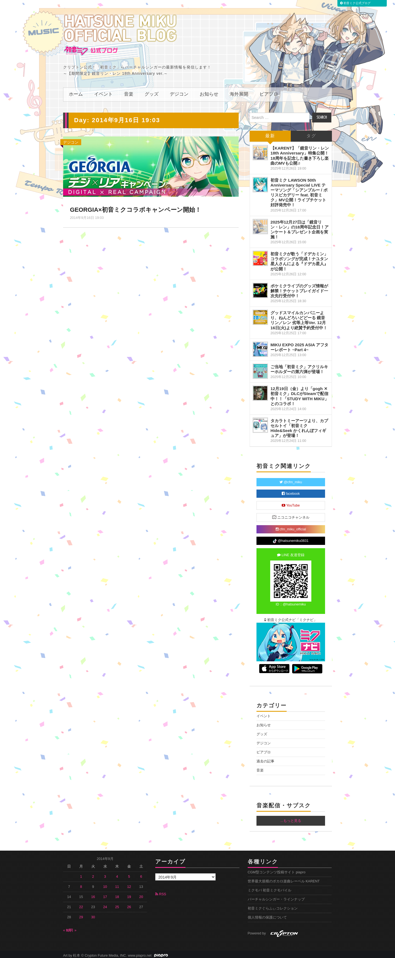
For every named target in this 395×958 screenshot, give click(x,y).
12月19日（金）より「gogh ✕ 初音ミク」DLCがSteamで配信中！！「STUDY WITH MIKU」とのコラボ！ (299, 393)
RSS (160, 892)
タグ (311, 133)
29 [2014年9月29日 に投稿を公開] (81, 915)
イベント (103, 92)
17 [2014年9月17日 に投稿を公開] (105, 894)
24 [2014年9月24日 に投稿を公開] (105, 904)
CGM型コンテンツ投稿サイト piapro (277, 870)
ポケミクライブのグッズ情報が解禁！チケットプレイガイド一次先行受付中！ (299, 288)
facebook (291, 491)
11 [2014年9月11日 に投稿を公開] (117, 884)
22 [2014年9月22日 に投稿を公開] (81, 904)
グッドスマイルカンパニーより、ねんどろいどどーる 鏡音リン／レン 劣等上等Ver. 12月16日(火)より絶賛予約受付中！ (298, 317)
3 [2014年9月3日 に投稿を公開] (105, 874)
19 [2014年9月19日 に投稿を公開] (129, 894)
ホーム (76, 92)
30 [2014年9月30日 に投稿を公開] (93, 915)
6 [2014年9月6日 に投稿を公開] (141, 874)
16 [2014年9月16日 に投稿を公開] (93, 894)
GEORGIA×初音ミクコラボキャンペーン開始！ (136, 207)
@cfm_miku (291, 480)
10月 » (71, 928)
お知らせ (209, 92)
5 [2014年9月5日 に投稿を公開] (129, 874)
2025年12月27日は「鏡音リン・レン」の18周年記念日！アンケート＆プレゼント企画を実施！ (299, 226)
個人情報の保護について (267, 915)
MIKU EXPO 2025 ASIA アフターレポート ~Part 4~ (299, 345)
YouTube (291, 503)
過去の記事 (265, 759)
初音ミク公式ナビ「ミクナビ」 (290, 617)
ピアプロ (268, 92)
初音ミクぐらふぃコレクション (273, 906)
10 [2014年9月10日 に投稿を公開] (105, 884)
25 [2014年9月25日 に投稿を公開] (117, 904)
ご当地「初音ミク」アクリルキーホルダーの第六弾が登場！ (299, 366)
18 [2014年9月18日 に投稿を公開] (117, 894)
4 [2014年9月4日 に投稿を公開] (117, 874)
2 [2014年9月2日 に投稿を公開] (93, 874)
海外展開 (239, 92)
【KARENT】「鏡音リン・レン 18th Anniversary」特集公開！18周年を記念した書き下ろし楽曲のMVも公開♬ (299, 153)
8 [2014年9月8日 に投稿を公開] (81, 884)
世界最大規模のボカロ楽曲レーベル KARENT (284, 879)
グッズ (152, 92)
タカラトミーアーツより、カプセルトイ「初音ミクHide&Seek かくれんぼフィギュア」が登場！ (299, 425)
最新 (270, 133)
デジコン (179, 92)
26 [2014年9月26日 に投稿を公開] (129, 904)
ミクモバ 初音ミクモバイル (270, 888)
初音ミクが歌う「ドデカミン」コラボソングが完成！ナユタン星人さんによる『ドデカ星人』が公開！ (299, 258)
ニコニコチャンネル (291, 514)
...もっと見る (290, 818)
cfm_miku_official (291, 527)
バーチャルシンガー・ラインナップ (276, 897)
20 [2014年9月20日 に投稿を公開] (141, 894)
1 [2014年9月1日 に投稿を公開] (81, 874)
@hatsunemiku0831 (290, 538)
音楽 (128, 92)
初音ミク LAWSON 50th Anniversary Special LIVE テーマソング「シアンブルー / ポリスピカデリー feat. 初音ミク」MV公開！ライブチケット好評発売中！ (299, 190)
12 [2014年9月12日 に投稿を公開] (129, 884)
